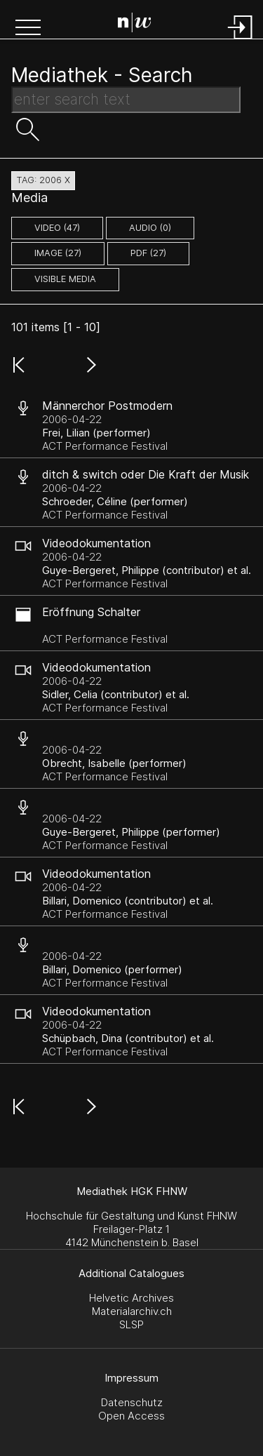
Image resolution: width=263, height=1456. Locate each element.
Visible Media (65, 279)
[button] (28, 29)
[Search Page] (134, 24)
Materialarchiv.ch (132, 1311)
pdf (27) (148, 253)
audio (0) (150, 227)
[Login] (240, 40)
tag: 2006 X (43, 180)
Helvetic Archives (131, 1297)
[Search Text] (126, 99)
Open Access (131, 1415)
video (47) (57, 227)
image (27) (57, 253)
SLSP (131, 1324)
